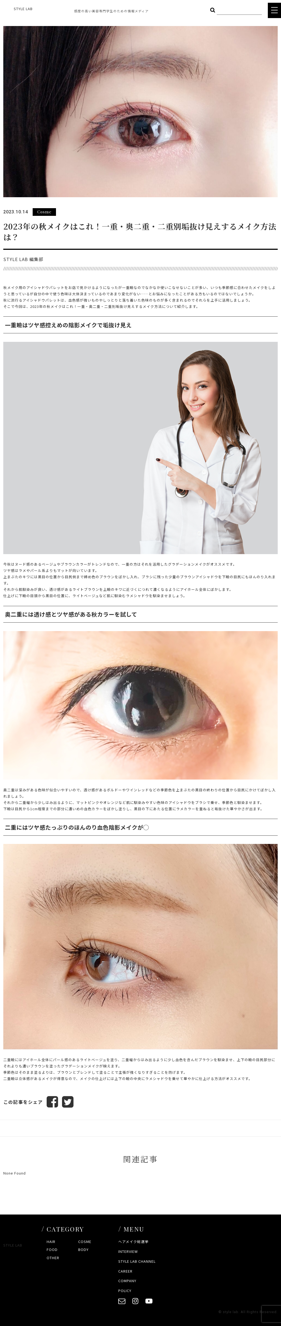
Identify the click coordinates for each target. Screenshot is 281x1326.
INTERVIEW (128, 1251)
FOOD (52, 1249)
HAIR (51, 1241)
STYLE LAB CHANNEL (137, 1261)
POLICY (124, 1290)
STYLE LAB (23, 8)
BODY (83, 1249)
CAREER (125, 1271)
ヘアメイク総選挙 (133, 1241)
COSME (84, 1241)
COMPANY (127, 1280)
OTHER (53, 1257)
